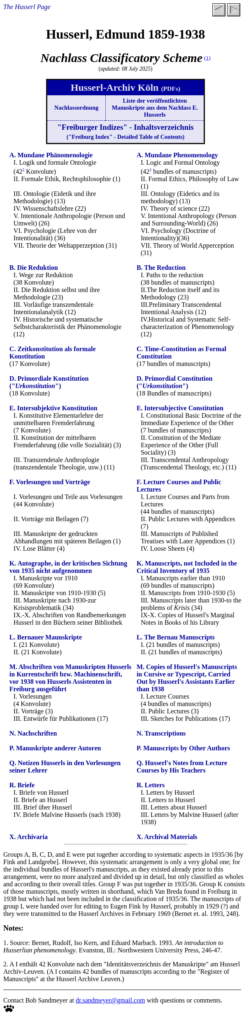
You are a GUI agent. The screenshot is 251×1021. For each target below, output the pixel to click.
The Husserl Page (27, 6)
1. (5, 942)
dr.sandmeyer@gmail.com (110, 1000)
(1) (207, 58)
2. (5, 964)
